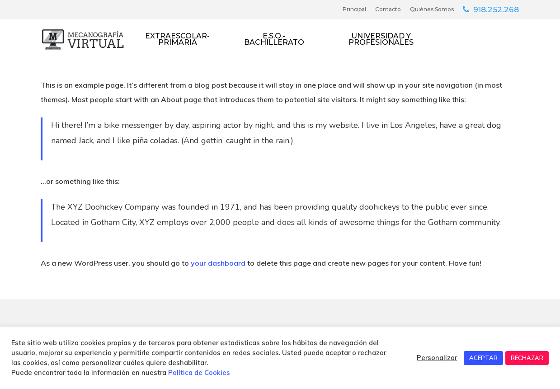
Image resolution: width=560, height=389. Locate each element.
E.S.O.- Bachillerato (274, 39)
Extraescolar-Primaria (177, 39)
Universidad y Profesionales (381, 39)
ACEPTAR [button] (483, 357)
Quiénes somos (432, 9)
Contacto (388, 9)
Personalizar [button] (437, 358)
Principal (354, 9)
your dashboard (218, 262)
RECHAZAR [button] (527, 357)
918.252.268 (496, 9)
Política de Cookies (199, 372)
